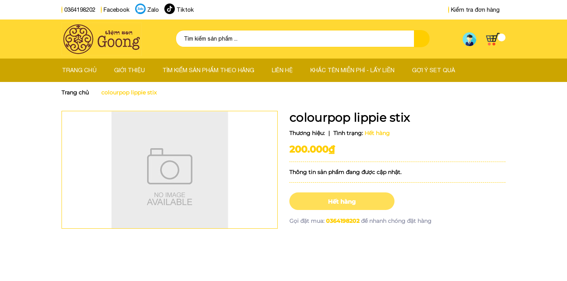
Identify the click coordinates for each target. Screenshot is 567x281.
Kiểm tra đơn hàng (474, 9)
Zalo (153, 9)
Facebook (117, 9)
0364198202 (79, 9)
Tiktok (185, 9)
